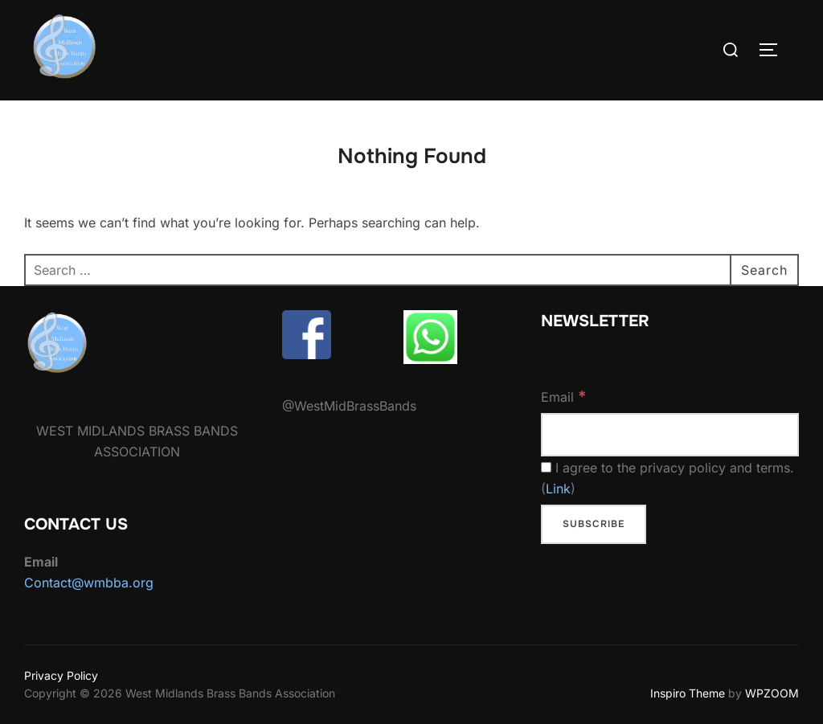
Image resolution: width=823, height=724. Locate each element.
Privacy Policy (61, 675)
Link (558, 489)
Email (564, 396)
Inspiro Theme (687, 693)
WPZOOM (772, 693)
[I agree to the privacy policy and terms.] (546, 467)
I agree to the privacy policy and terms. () (667, 478)
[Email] (670, 435)
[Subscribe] (593, 525)
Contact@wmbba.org (89, 583)
